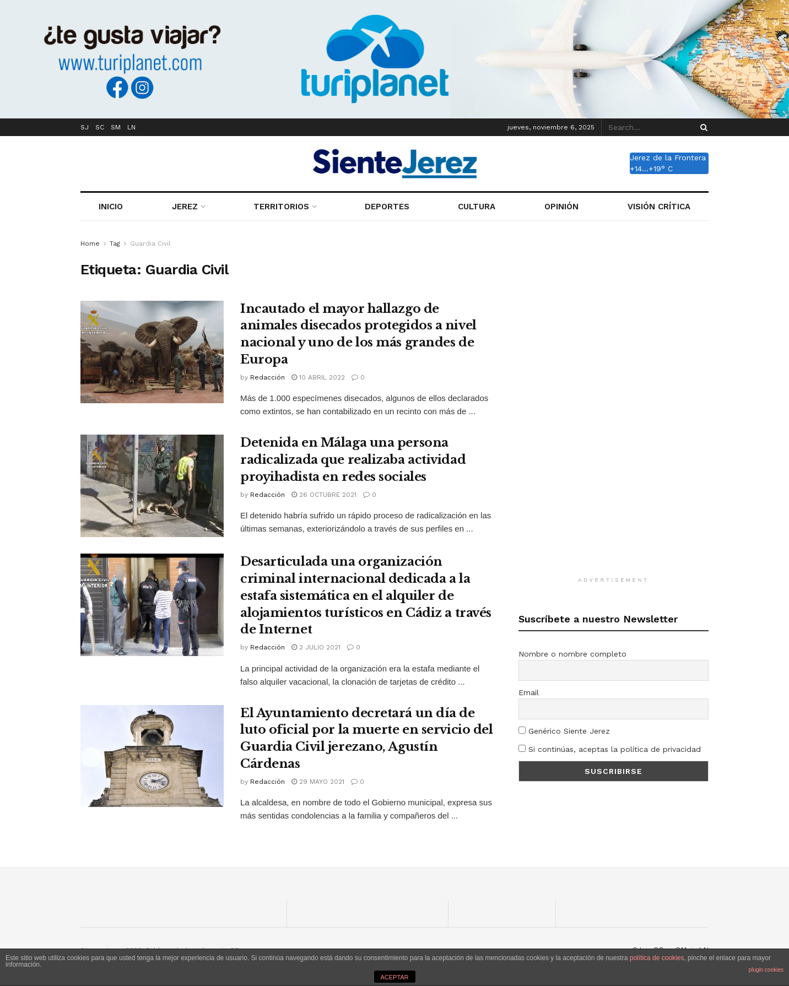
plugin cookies (766, 970)
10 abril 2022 (318, 377)
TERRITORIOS (281, 207)
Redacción (267, 377)
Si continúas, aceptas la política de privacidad (609, 749)
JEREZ (185, 207)
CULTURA (476, 207)
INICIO (111, 207)
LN (131, 127)
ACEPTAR (394, 977)
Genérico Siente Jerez (564, 731)
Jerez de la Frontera (668, 157)
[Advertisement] (613, 402)
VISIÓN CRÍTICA (659, 207)
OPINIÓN (561, 207)
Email (528, 692)
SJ (84, 127)
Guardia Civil (150, 243)
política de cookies (657, 958)
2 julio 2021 (316, 647)
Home (90, 243)
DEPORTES (387, 207)
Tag (115, 243)
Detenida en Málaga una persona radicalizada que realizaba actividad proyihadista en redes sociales (353, 459)
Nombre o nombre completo (572, 653)
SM (116, 127)
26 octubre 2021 (323, 495)
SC (99, 127)
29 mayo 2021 (317, 781)
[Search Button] (702, 127)
